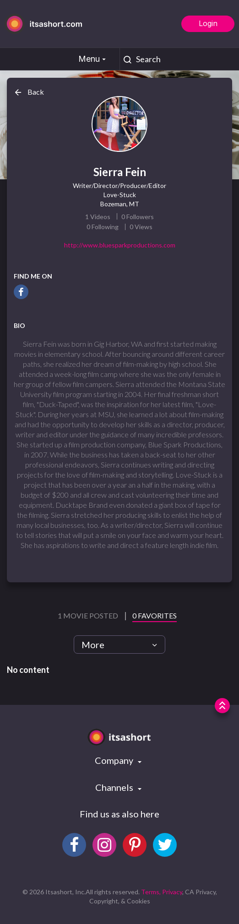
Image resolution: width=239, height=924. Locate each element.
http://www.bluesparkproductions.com (119, 245)
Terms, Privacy (161, 892)
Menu (93, 59)
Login (208, 23)
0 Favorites (154, 615)
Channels (115, 787)
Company (115, 760)
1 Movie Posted (89, 615)
